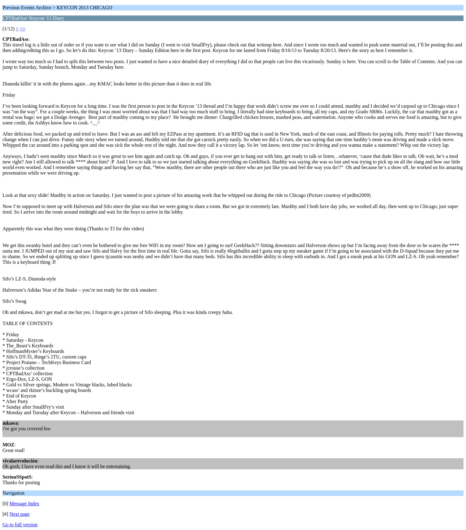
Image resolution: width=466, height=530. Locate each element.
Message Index (24, 503)
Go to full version (19, 524)
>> (22, 28)
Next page (20, 514)
